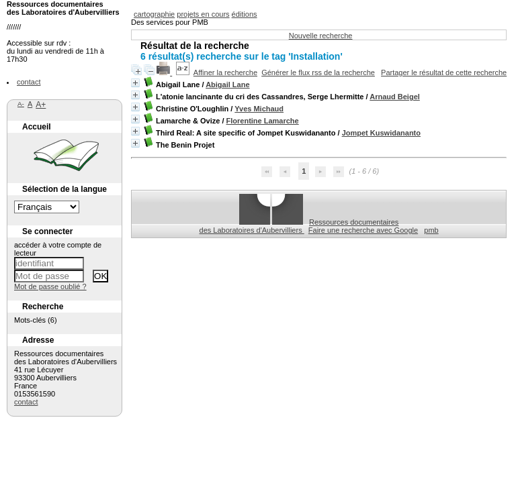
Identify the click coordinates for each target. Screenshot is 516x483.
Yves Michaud (259, 109)
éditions (244, 14)
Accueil (36, 126)
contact (28, 82)
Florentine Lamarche (262, 121)
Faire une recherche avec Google (363, 230)
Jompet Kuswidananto (381, 133)
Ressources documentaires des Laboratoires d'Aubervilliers (299, 226)
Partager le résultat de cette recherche (444, 72)
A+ (41, 104)
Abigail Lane (227, 84)
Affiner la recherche (225, 72)
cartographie (154, 14)
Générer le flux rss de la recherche (318, 72)
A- (20, 103)
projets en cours (203, 14)
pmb (431, 230)
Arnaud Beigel (395, 97)
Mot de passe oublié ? (50, 286)
